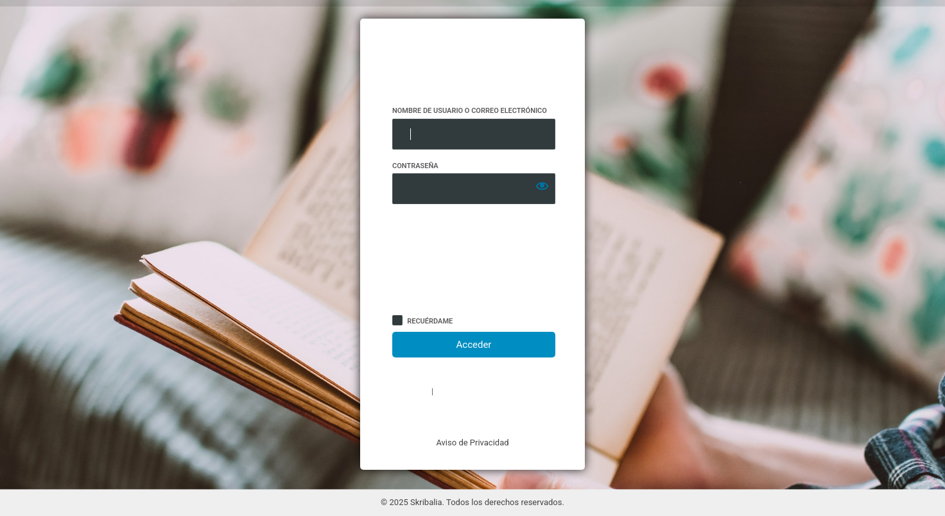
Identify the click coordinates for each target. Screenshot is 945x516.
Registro (410, 392)
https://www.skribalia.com (473, 62)
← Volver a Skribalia (472, 415)
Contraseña (415, 166)
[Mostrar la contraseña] (542, 186)
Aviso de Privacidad (472, 442)
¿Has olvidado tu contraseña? (494, 392)
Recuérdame (430, 321)
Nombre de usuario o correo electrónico (469, 111)
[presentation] (445, 262)
